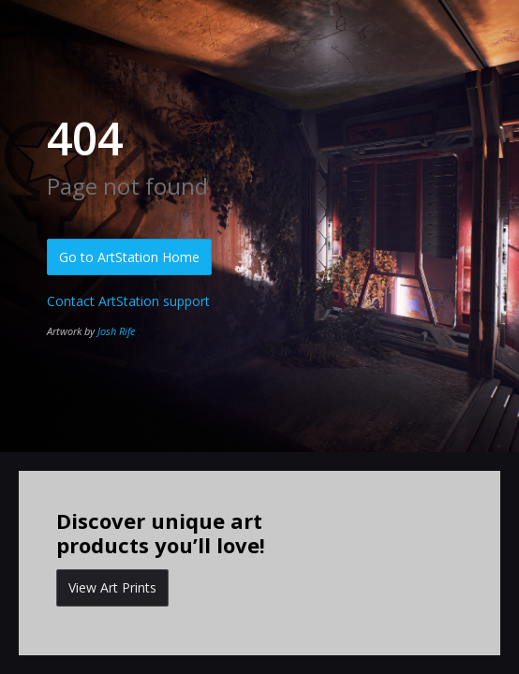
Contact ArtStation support (128, 301)
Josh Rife (116, 331)
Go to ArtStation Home (129, 257)
